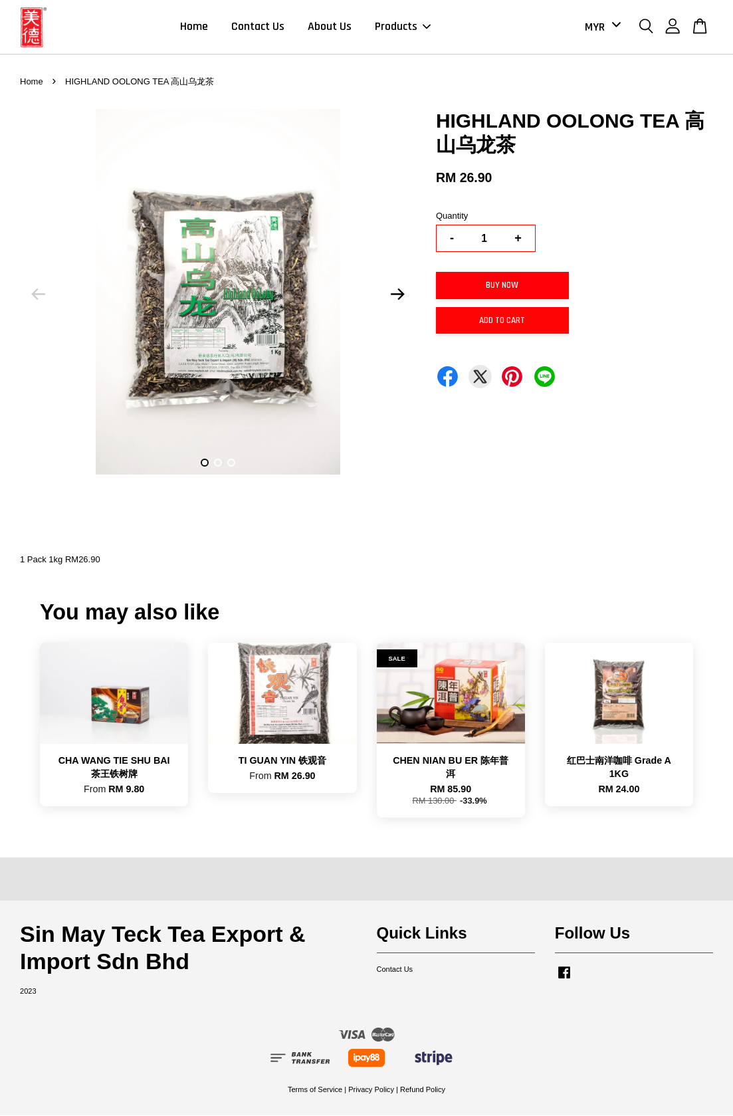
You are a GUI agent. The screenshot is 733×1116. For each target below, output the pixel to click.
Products (403, 27)
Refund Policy (422, 1089)
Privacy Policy (371, 1089)
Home (194, 27)
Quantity (452, 216)
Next (398, 295)
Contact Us (257, 27)
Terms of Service (315, 1089)
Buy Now (502, 285)
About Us (330, 27)
